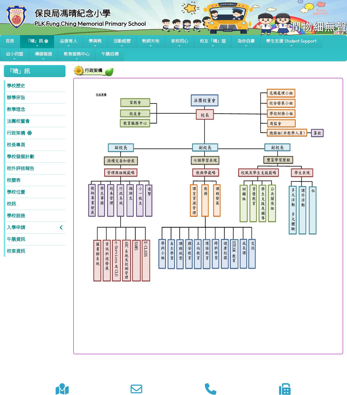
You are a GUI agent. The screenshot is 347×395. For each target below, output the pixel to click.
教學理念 (16, 109)
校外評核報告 (20, 168)
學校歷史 (16, 86)
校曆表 (13, 180)
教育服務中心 (77, 56)
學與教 (95, 43)
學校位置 (16, 192)
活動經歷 (122, 43)
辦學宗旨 (16, 97)
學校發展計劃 (20, 157)
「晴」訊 (34, 43)
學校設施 (16, 216)
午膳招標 (110, 54)
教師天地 (150, 43)
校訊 (11, 204)
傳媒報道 (43, 56)
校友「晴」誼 (213, 43)
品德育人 (68, 43)
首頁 (10, 41)
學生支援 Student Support (291, 43)
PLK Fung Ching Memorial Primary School (90, 23)
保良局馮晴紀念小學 (72, 13)
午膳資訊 (16, 239)
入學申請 (16, 227)
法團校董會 (18, 121)
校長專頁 (16, 145)
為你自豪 (246, 43)
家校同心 (179, 43)
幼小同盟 (14, 56)
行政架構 (16, 133)
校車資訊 (16, 251)
